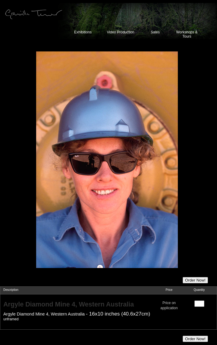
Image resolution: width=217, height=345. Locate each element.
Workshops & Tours (186, 34)
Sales (155, 32)
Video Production (120, 32)
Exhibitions (83, 32)
